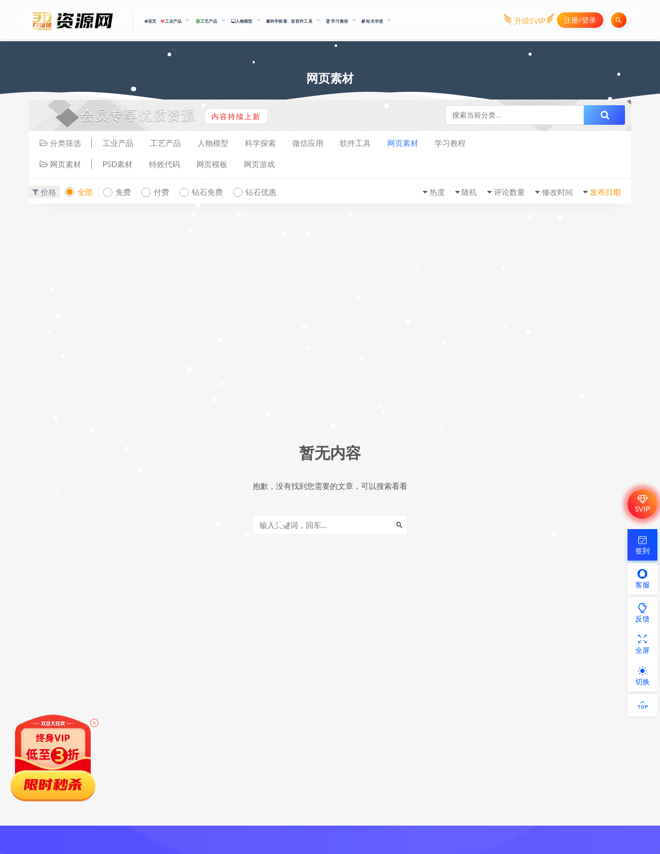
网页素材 (402, 142)
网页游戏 (259, 164)
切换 (642, 675)
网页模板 (211, 164)
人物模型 (212, 142)
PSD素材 (118, 164)
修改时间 (557, 191)
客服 (642, 578)
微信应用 (307, 142)
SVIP (642, 504)
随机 (469, 191)
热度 (437, 191)
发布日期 (605, 191)
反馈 (642, 612)
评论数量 (509, 191)
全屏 (642, 644)
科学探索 (276, 21)
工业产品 (118, 142)
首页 (150, 21)
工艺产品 (165, 142)
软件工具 (355, 142)
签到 (642, 544)
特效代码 (164, 164)
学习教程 (450, 142)
